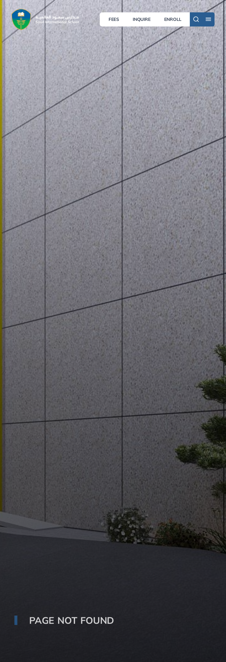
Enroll (172, 19)
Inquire (142, 19)
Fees (114, 19)
